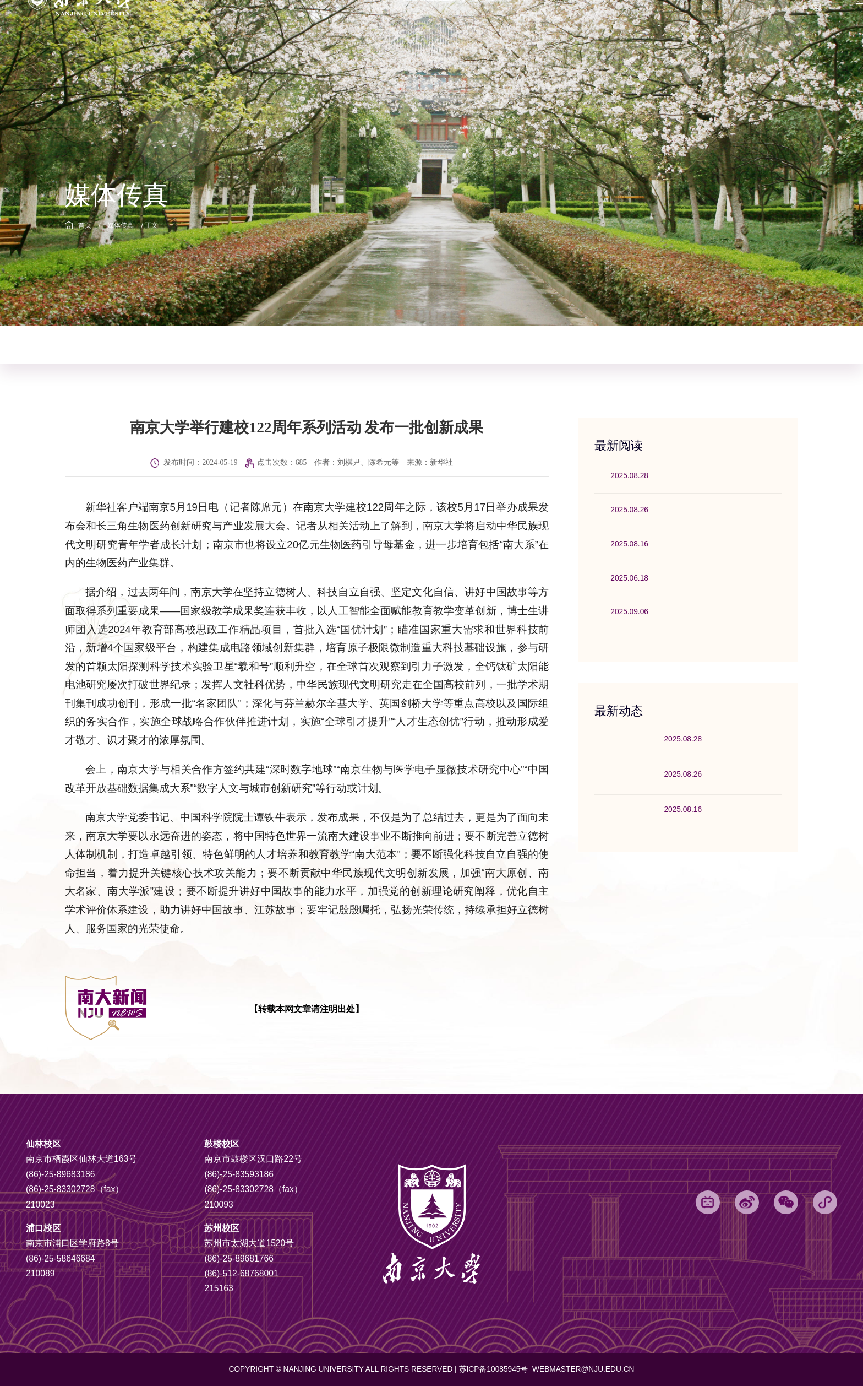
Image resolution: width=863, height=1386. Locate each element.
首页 (84, 225)
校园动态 (163, 344)
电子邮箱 (551, 29)
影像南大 (564, 344)
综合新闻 (97, 344)
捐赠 (631, 29)
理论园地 (424, 344)
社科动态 (359, 344)
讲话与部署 (494, 344)
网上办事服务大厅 (681, 29)
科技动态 (294, 344)
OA (729, 29)
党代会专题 (455, 29)
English (767, 30)
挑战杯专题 (505, 29)
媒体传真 (120, 225)
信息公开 (595, 29)
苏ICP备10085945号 (495, 1369)
